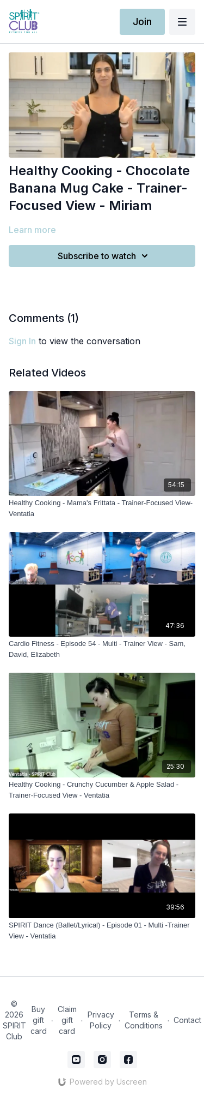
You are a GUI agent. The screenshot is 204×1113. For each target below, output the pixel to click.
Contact (187, 1020)
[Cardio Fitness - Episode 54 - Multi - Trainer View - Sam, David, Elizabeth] (102, 649)
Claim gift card (67, 1020)
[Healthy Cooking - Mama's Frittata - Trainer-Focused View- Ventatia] (102, 508)
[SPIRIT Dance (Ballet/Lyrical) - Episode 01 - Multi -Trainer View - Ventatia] (102, 930)
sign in (22, 341)
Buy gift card (38, 1020)
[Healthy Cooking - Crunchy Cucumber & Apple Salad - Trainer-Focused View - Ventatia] (102, 789)
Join (142, 21)
